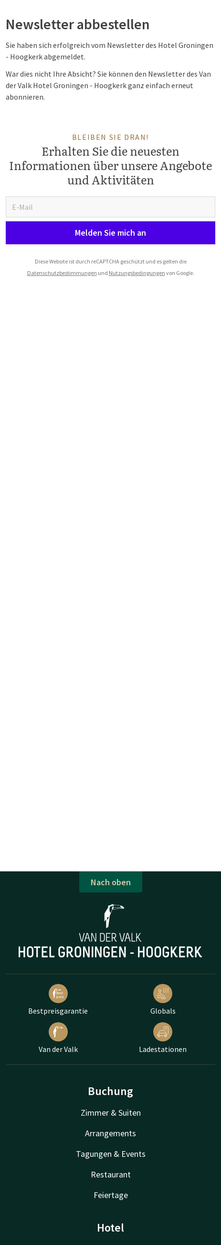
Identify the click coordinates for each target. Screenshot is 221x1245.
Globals (163, 1000)
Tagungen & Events (111, 1153)
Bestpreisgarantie (58, 1000)
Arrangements (110, 1133)
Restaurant (111, 1174)
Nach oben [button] (111, 882)
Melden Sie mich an (110, 232)
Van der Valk (58, 1038)
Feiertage (111, 1194)
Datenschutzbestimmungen (62, 272)
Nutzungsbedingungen (137, 272)
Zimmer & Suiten (111, 1112)
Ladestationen (163, 1038)
